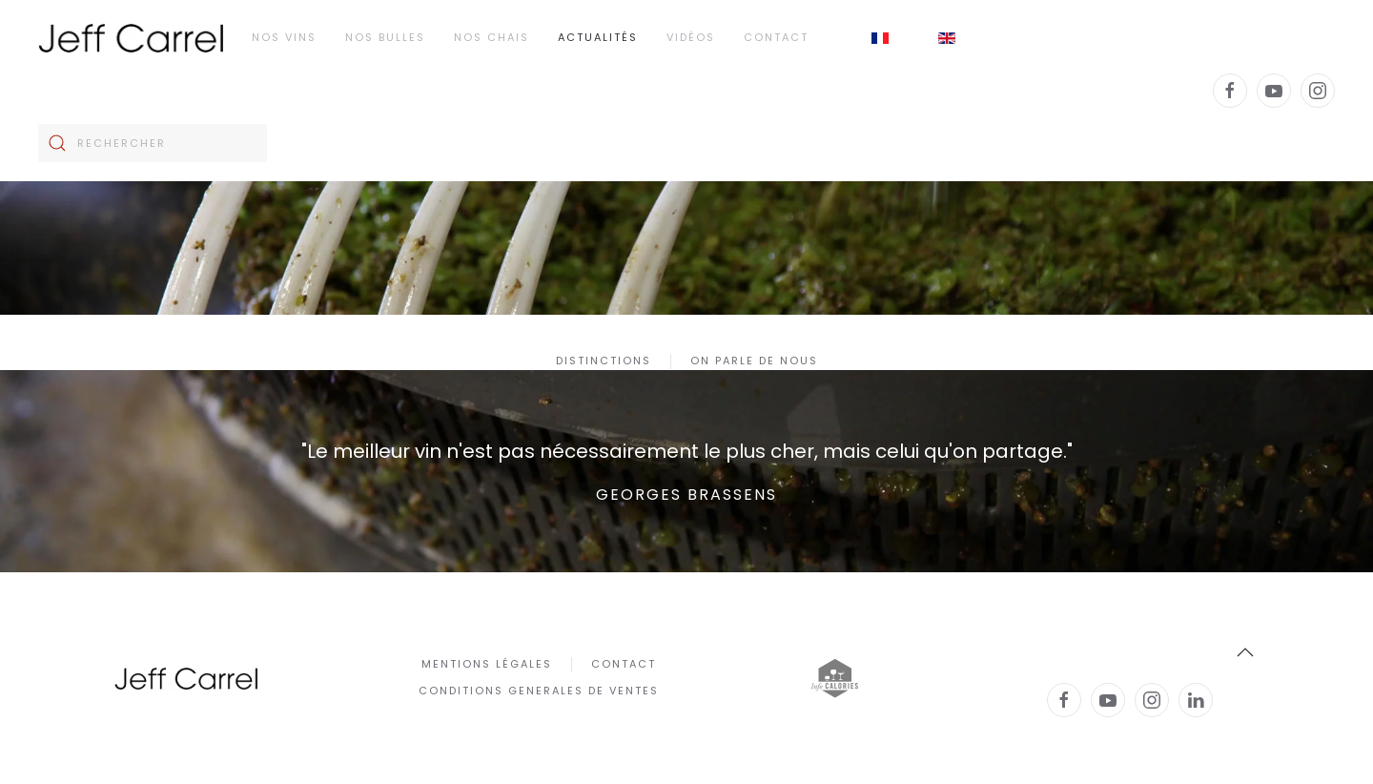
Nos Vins (284, 37)
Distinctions (603, 360)
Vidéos (690, 37)
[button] (1245, 652)
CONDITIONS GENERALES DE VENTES (539, 690)
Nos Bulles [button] (385, 37)
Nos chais (491, 37)
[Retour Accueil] (130, 38)
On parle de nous (754, 360)
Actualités (598, 37)
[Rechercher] (152, 143)
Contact (776, 37)
